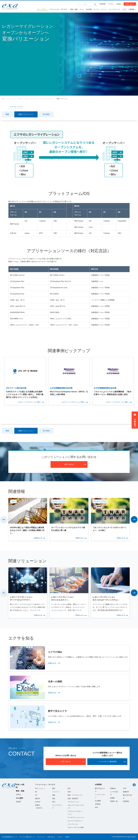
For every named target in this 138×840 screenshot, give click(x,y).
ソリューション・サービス (58, 9)
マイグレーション (16, 106)
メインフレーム (73, 824)
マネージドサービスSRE (76, 827)
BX (36, 792)
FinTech (37, 802)
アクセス (111, 4)
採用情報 (102, 4)
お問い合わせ (129, 4)
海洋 (53, 802)
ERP (69, 788)
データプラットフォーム (76, 817)
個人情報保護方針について (9, 837)
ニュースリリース (114, 9)
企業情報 (131, 9)
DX (36, 795)
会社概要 (98, 801)
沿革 (96, 807)
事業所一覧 (114, 801)
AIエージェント (40, 788)
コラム (82, 9)
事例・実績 (74, 9)
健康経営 (126, 792)
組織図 (112, 798)
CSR (124, 788)
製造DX (37, 798)
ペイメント (56, 792)
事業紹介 (113, 788)
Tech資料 (89, 9)
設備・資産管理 (73, 798)
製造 (53, 788)
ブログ (124, 9)
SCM (69, 792)
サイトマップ (41, 837)
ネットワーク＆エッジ (75, 821)
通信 (53, 798)
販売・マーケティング (75, 795)
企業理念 (98, 804)
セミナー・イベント (100, 9)
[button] (4, 519)
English (118, 4)
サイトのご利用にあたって (27, 837)
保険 (53, 795)
